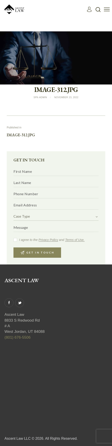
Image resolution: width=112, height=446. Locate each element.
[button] (107, 9)
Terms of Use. (75, 240)
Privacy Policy (48, 240)
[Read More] (14, 9)
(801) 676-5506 (17, 337)
